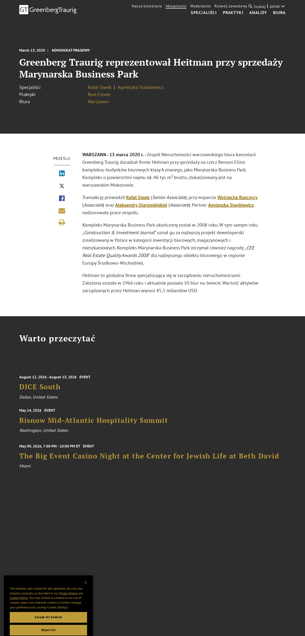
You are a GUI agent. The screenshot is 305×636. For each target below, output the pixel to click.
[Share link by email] (62, 210)
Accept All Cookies (48, 622)
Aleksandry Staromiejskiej (141, 205)
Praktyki (233, 12)
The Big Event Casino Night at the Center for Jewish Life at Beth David (149, 459)
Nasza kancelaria (147, 6)
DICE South (40, 390)
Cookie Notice (19, 603)
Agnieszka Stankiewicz (140, 87)
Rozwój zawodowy (230, 6)
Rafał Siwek (100, 87)
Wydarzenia (200, 6)
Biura (279, 12)
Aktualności (176, 6)
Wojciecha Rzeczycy (237, 197)
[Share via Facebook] (62, 199)
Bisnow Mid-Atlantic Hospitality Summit (93, 422)
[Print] (62, 222)
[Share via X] (62, 186)
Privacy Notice (68, 598)
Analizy (258, 12)
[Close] (85, 587)
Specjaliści (204, 12)
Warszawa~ (99, 101)
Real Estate (99, 94)
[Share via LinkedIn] (62, 174)
